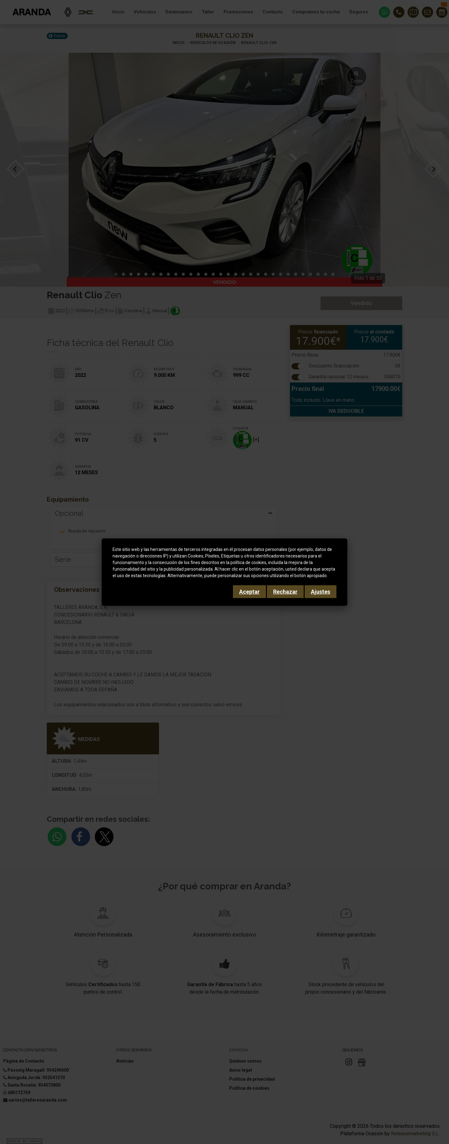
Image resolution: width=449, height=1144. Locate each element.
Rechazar (285, 591)
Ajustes (320, 591)
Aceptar (249, 591)
